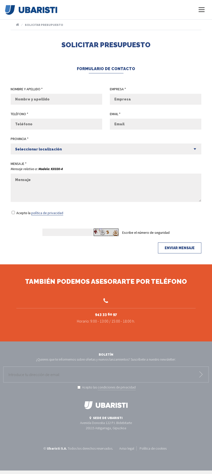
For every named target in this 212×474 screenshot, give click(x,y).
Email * (115, 114)
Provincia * (20, 139)
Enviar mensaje (180, 248)
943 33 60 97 (106, 310)
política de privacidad (47, 213)
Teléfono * (19, 114)
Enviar (201, 377)
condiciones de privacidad (117, 390)
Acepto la (39, 213)
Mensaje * (19, 163)
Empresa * (118, 89)
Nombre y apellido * (27, 89)
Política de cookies (153, 451)
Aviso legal (126, 451)
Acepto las (109, 391)
